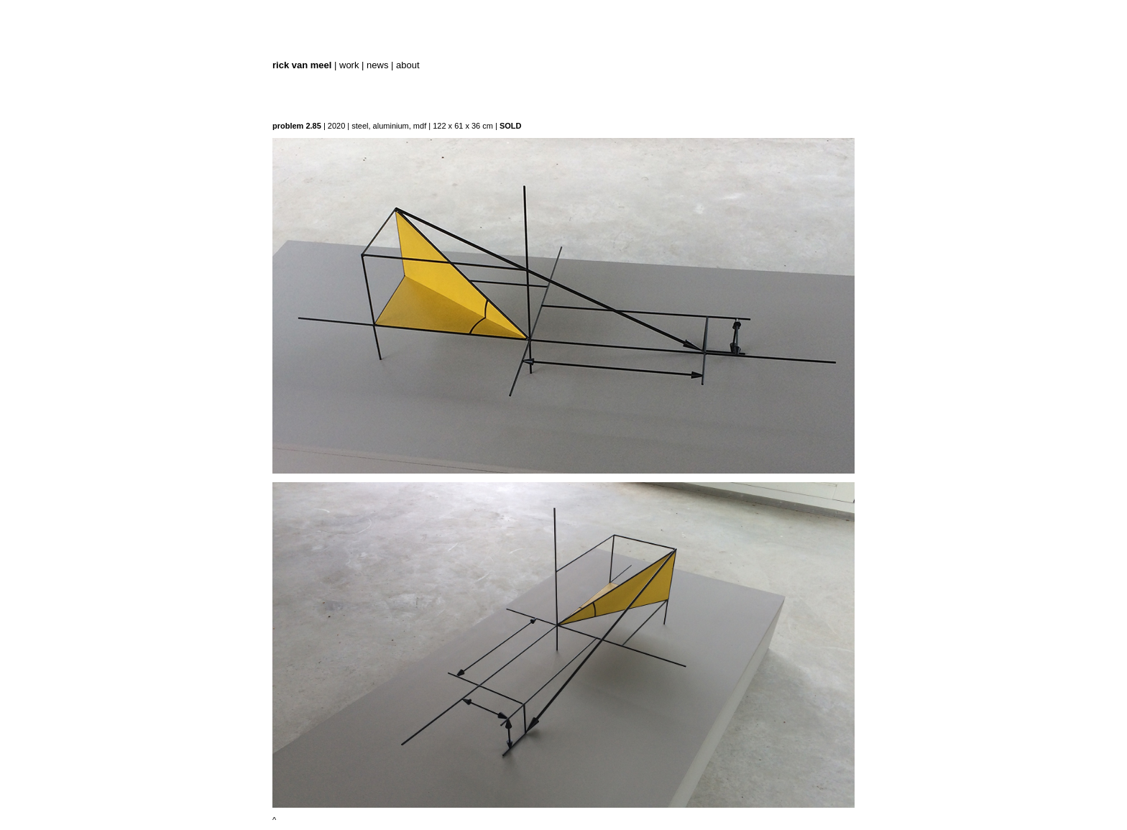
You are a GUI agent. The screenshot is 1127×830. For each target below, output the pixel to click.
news (377, 65)
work (349, 65)
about (408, 65)
